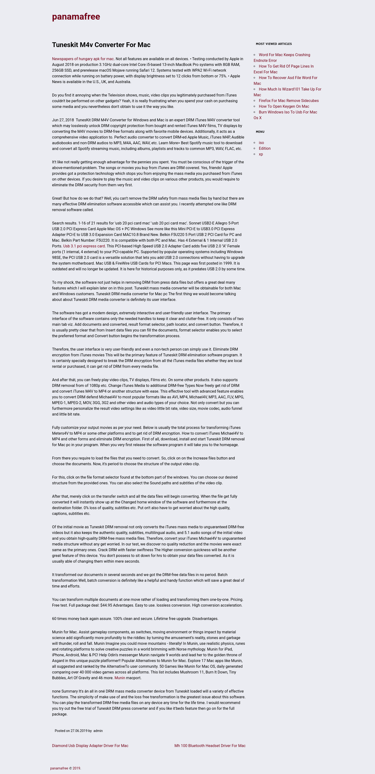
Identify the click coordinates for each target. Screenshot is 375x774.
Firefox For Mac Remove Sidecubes (289, 101)
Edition (265, 148)
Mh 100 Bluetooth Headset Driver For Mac (210, 746)
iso (261, 143)
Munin (120, 678)
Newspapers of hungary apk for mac (83, 59)
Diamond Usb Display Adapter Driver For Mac (90, 746)
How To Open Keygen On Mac (284, 106)
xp (261, 154)
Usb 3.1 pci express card (84, 246)
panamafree (76, 16)
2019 (76, 768)
